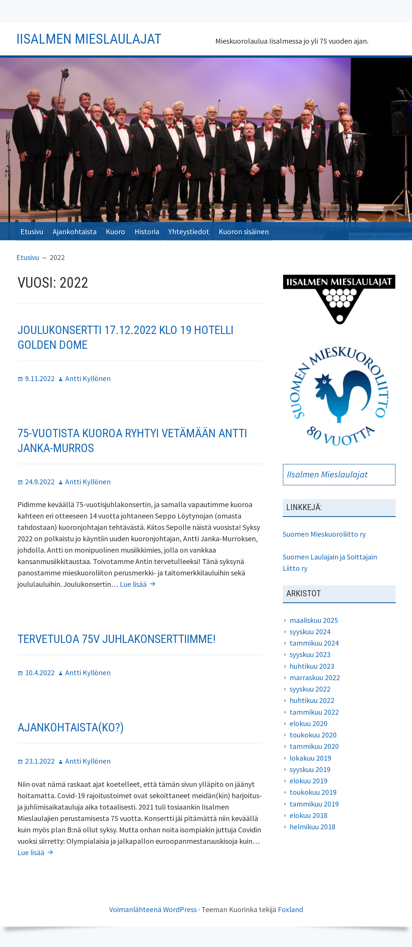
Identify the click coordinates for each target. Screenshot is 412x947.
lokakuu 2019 (311, 756)
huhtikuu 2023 (312, 665)
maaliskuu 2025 (314, 619)
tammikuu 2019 (314, 801)
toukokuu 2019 (313, 790)
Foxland (291, 907)
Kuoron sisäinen (251, 230)
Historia (151, 230)
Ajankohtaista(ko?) (72, 726)
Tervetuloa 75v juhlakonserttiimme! (119, 637)
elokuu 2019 (309, 778)
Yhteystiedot (194, 230)
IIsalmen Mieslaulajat (327, 474)
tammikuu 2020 (314, 744)
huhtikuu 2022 (312, 699)
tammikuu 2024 (314, 642)
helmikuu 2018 (313, 824)
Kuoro (118, 230)
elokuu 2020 (309, 721)
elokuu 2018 (309, 813)
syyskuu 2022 (310, 687)
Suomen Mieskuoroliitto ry (325, 533)
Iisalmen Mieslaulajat (91, 38)
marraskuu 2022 (315, 676)
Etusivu (32, 230)
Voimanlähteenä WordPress (152, 907)
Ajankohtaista (76, 230)
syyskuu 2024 (310, 630)
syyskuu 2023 (310, 653)
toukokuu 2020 (313, 733)
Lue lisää (139, 582)
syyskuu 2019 (310, 767)
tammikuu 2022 (314, 710)
